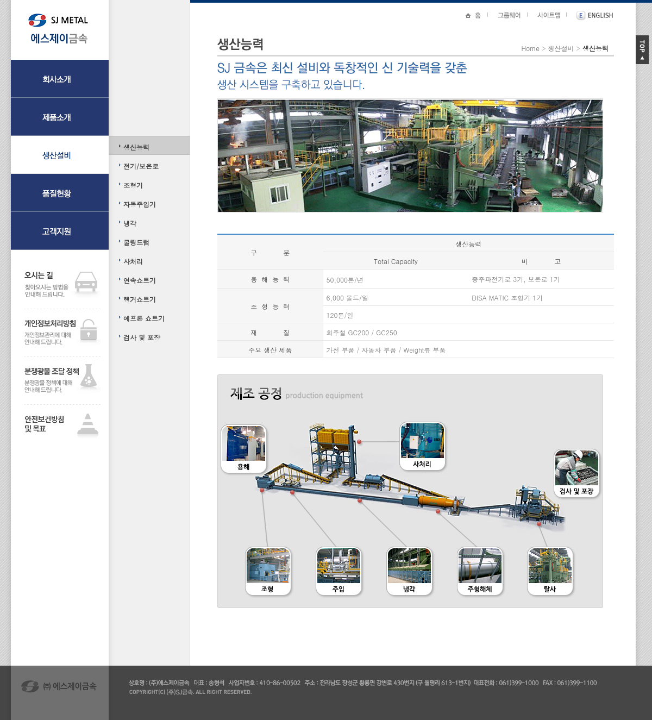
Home (530, 48)
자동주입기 (139, 204)
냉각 (129, 223)
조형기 (133, 185)
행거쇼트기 (139, 299)
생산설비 (561, 48)
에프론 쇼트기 (144, 318)
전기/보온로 (141, 166)
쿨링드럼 (136, 242)
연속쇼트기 (139, 280)
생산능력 (136, 147)
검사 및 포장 (141, 337)
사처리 (133, 261)
